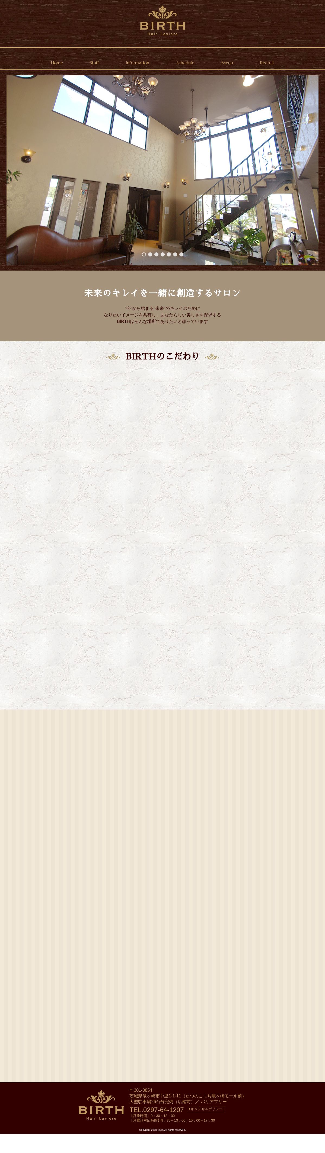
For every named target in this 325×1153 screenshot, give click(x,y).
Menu (227, 62)
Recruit (267, 62)
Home (57, 62)
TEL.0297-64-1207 (156, 1128)
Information (137, 62)
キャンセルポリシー (205, 1128)
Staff (94, 62)
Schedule (185, 62)
